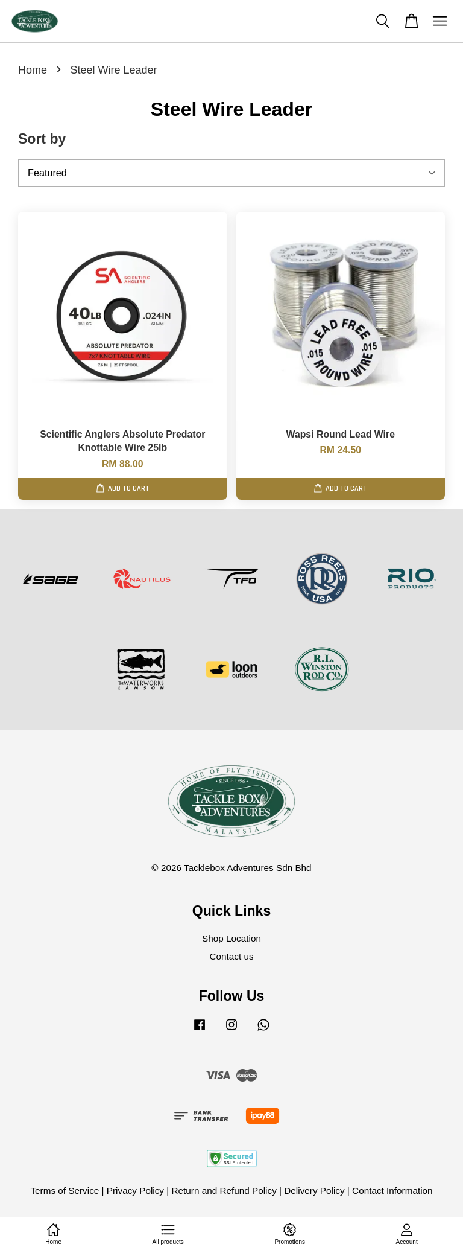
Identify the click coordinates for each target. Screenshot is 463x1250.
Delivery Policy (314, 1190)
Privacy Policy (135, 1190)
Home (32, 70)
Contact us (231, 956)
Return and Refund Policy (223, 1190)
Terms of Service (64, 1190)
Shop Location (231, 938)
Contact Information (392, 1190)
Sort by (42, 139)
